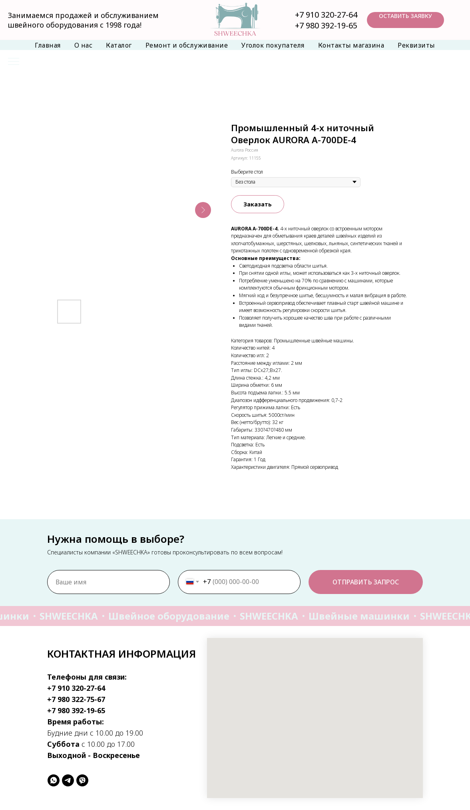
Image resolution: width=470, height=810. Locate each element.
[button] (405, 20)
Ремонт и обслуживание (186, 45)
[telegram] (68, 780)
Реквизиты (416, 45)
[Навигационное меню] (13, 62)
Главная (48, 45)
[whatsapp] (54, 780)
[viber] (82, 780)
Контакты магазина (351, 45)
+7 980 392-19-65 (326, 25)
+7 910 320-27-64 (326, 14)
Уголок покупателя (273, 45)
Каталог (119, 45)
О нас (83, 45)
